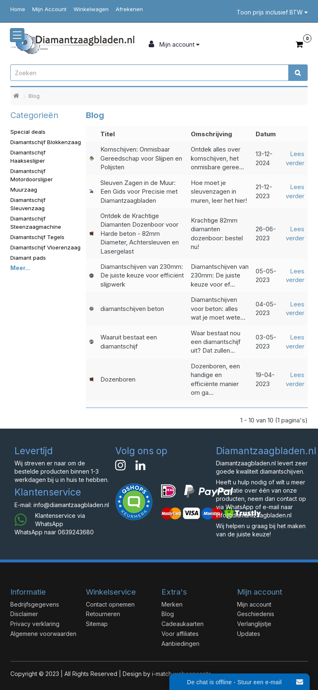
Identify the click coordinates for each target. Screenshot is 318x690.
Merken (172, 604)
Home (17, 9)
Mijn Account (49, 9)
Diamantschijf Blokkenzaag (45, 142)
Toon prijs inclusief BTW (272, 12)
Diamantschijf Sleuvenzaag (27, 204)
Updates (248, 633)
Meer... (20, 267)
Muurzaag (23, 189)
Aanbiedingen (180, 643)
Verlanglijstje (254, 623)
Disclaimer (24, 613)
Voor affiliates (180, 633)
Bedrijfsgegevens (34, 604)
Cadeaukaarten (182, 623)
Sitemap (97, 623)
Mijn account (254, 604)
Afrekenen (129, 9)
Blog (34, 96)
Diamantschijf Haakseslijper (27, 156)
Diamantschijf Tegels (37, 237)
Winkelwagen (91, 9)
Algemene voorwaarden (43, 633)
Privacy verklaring (34, 623)
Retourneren (103, 613)
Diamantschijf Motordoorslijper (31, 175)
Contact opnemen (110, 604)
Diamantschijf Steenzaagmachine (35, 222)
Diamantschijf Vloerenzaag (45, 247)
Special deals (27, 131)
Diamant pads (28, 257)
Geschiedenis (255, 613)
